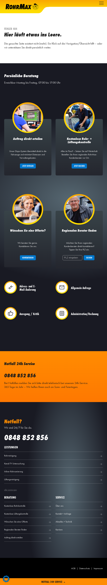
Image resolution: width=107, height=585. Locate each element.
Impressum (98, 575)
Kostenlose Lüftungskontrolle (27, 521)
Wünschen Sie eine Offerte (27, 529)
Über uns (79, 513)
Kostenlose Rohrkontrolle (27, 513)
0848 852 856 (20, 382)
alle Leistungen (10, 496)
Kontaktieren (27, 264)
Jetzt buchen (79, 169)
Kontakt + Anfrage (79, 521)
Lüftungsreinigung (53, 486)
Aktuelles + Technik (79, 529)
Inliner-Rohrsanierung (53, 478)
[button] (6, 579)
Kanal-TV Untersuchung (53, 470)
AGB (73, 575)
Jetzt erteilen (27, 169)
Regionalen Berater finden (27, 536)
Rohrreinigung (53, 462)
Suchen (89, 264)
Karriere (79, 536)
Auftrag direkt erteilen (27, 544)
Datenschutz (84, 575)
